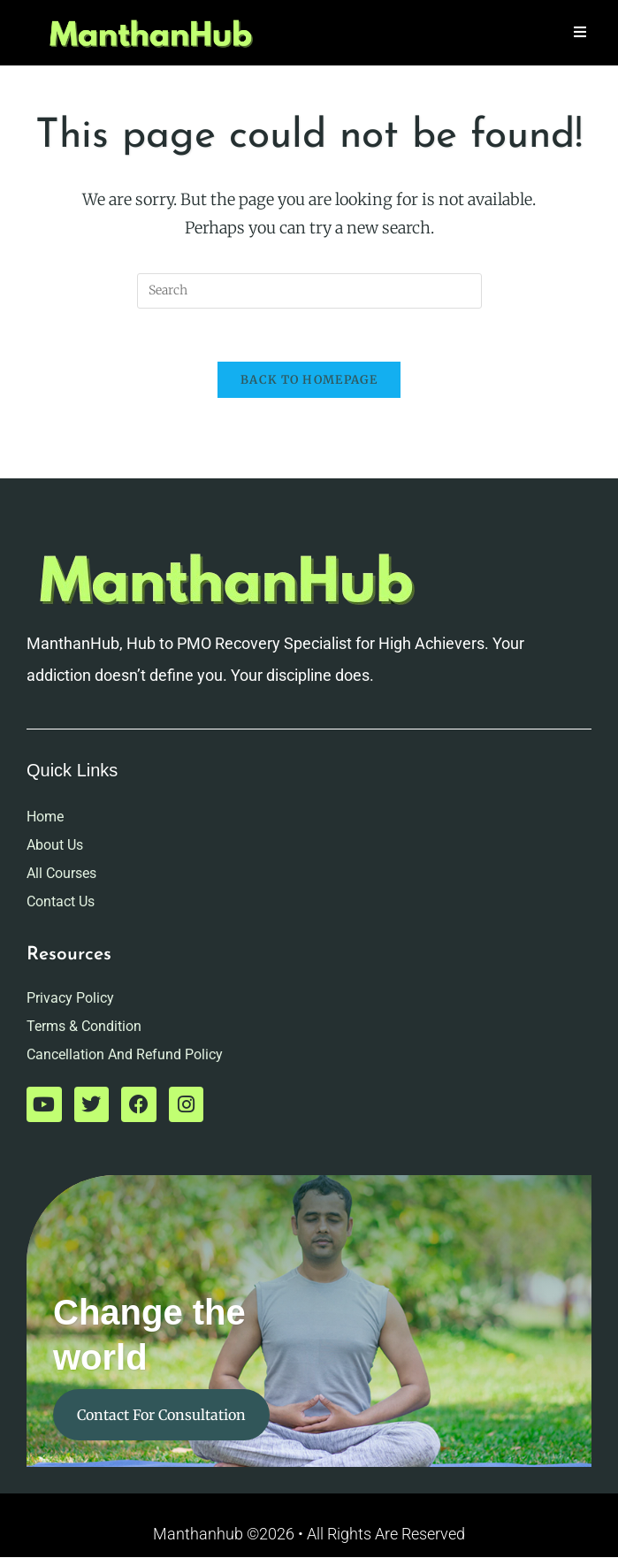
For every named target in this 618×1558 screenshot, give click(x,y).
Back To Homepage (309, 380)
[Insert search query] (309, 291)
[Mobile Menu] (580, 32)
